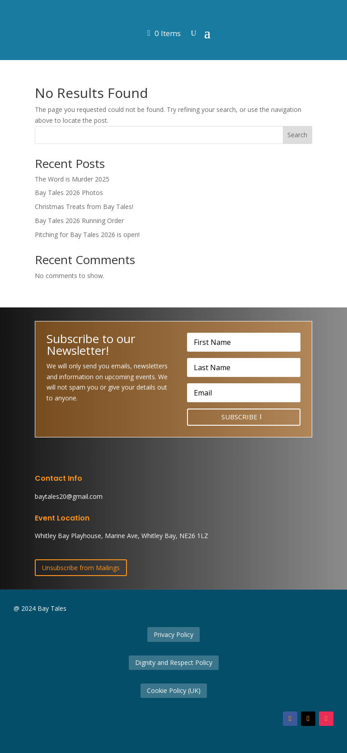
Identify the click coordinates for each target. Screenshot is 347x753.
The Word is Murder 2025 (72, 179)
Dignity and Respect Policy (173, 662)
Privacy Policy (173, 634)
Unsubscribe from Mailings (81, 567)
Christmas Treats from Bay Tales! (84, 206)
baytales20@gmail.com (69, 496)
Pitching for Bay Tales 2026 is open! (87, 234)
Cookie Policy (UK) (174, 690)
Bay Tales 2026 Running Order (79, 220)
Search (297, 134)
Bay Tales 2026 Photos (69, 192)
